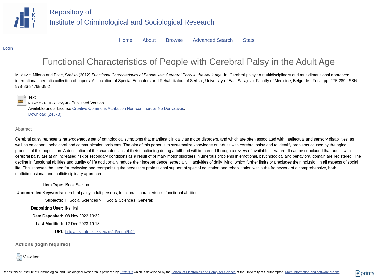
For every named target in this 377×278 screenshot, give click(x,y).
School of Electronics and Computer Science (204, 272)
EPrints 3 (126, 272)
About (149, 40)
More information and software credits (312, 272)
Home (125, 40)
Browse (174, 40)
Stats (249, 40)
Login (8, 48)
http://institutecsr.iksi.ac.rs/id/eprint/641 (100, 231)
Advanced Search (213, 40)
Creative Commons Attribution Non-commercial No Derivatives (128, 108)
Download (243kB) (45, 114)
